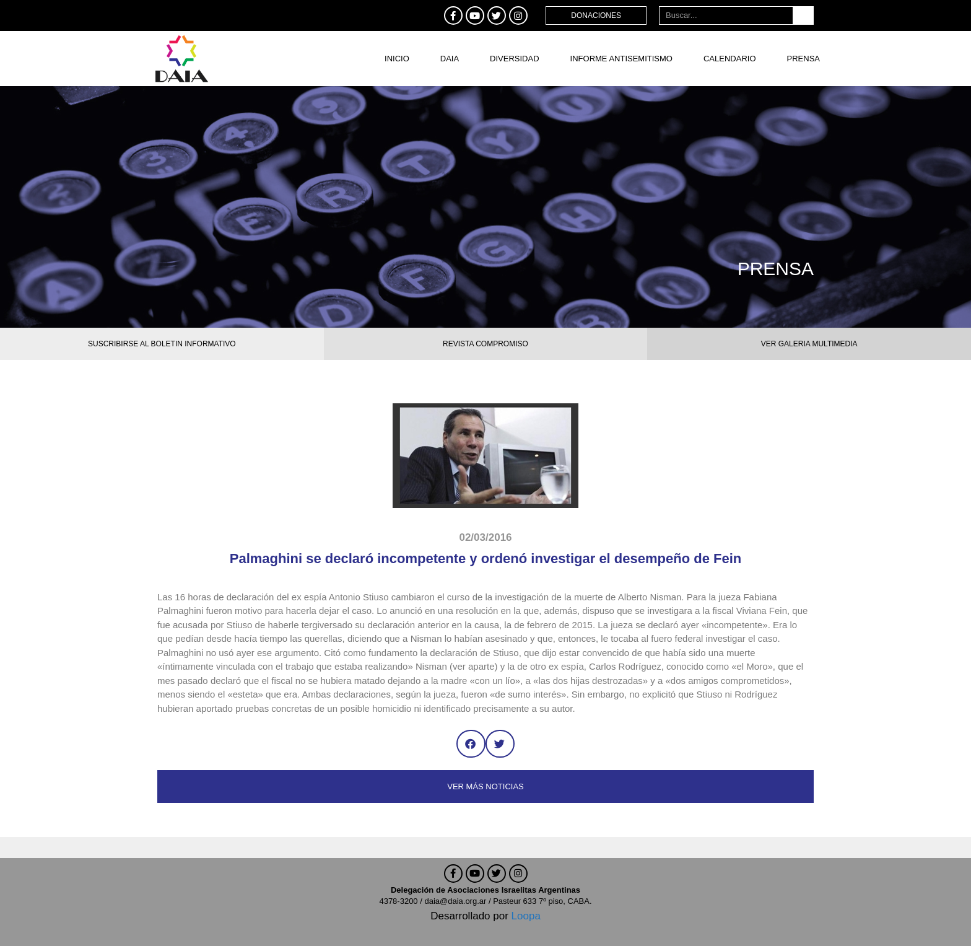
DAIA (449, 58)
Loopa (526, 916)
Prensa (803, 58)
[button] (471, 744)
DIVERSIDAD (514, 58)
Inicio (397, 58)
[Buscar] (803, 15)
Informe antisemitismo (621, 58)
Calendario (729, 58)
